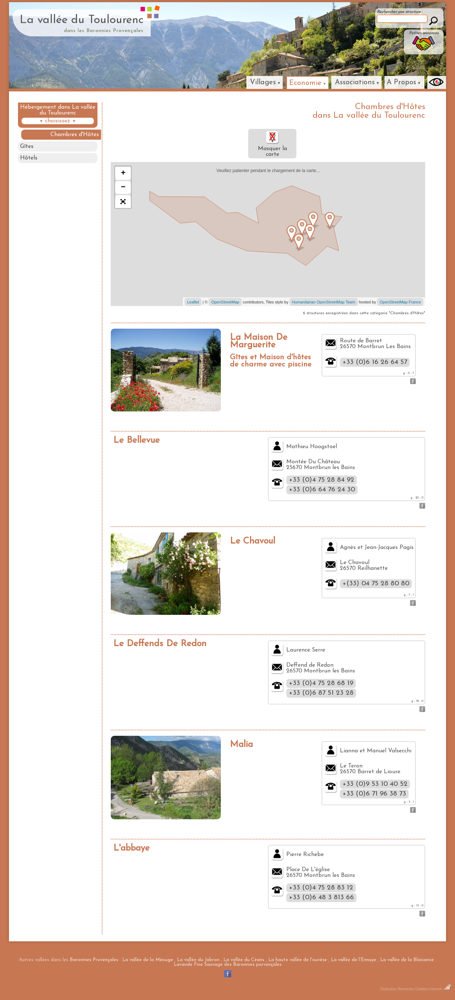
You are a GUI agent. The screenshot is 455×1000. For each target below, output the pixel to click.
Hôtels (28, 158)
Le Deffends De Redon (159, 643)
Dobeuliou (389, 989)
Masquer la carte (272, 143)
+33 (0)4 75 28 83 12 (321, 887)
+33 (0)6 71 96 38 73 (374, 793)
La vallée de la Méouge (147, 960)
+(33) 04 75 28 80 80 (375, 583)
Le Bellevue (136, 440)
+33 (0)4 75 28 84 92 (321, 480)
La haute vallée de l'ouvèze (297, 960)
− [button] (123, 187)
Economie (305, 83)
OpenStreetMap (225, 302)
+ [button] (123, 173)
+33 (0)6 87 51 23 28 (321, 693)
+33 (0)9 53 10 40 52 (375, 784)
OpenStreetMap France (400, 302)
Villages (263, 82)
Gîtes (26, 146)
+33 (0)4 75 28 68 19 (321, 683)
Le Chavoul (252, 541)
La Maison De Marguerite (258, 341)
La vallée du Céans (243, 960)
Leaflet (193, 302)
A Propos (401, 82)
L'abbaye (131, 848)
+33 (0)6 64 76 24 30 (322, 489)
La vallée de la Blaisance (407, 960)
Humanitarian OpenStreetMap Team (323, 302)
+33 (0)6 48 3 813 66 (321, 897)
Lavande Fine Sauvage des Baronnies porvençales (228, 964)
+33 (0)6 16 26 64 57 (374, 362)
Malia (241, 744)
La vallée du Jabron (198, 960)
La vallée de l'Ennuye (353, 960)
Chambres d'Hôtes (75, 135)
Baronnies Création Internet (424, 989)
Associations (355, 82)
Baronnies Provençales (94, 960)
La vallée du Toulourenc (82, 20)
